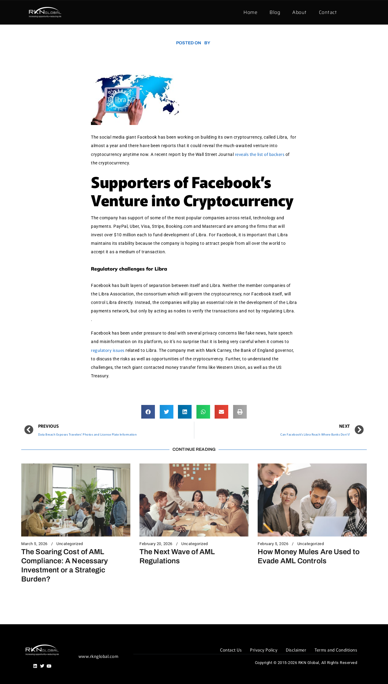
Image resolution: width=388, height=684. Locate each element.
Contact (328, 12)
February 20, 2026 (155, 544)
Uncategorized (69, 544)
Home (250, 12)
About (299, 12)
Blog (274, 12)
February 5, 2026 (273, 544)
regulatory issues (108, 350)
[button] (148, 412)
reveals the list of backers (260, 154)
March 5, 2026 (34, 544)
